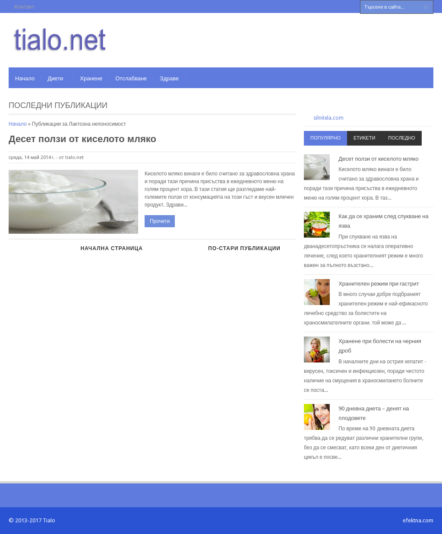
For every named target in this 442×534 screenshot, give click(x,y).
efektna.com (418, 520)
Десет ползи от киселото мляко (82, 139)
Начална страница (111, 248)
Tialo (49, 520)
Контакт (24, 6)
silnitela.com (328, 118)
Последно (401, 138)
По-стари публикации (244, 248)
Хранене (91, 78)
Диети (55, 78)
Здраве (169, 78)
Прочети (160, 221)
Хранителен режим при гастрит (378, 283)
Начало (25, 78)
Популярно (325, 138)
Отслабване (131, 78)
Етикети (364, 138)
